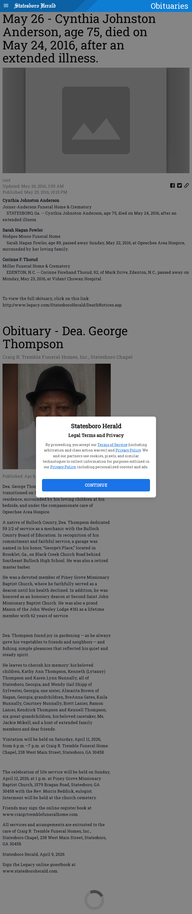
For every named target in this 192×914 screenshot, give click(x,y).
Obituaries (169, 6)
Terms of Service (113, 444)
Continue (96, 485)
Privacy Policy (128, 450)
